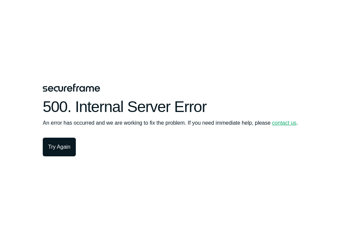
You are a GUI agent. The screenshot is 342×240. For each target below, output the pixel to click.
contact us (284, 123)
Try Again (59, 147)
